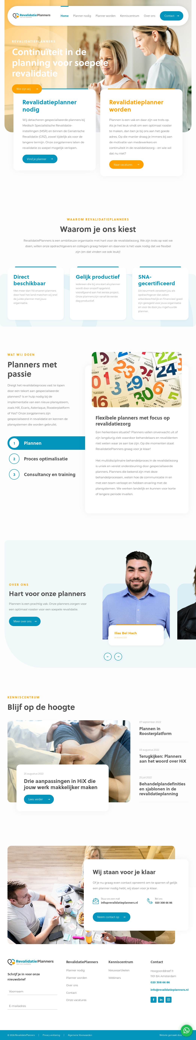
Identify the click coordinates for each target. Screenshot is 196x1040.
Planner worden (76, 978)
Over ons (72, 985)
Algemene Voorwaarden (80, 1035)
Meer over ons (22, 621)
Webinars (114, 978)
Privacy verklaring (51, 1035)
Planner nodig (75, 970)
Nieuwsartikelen (118, 970)
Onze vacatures (76, 1000)
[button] (129, 16)
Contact (71, 992)
